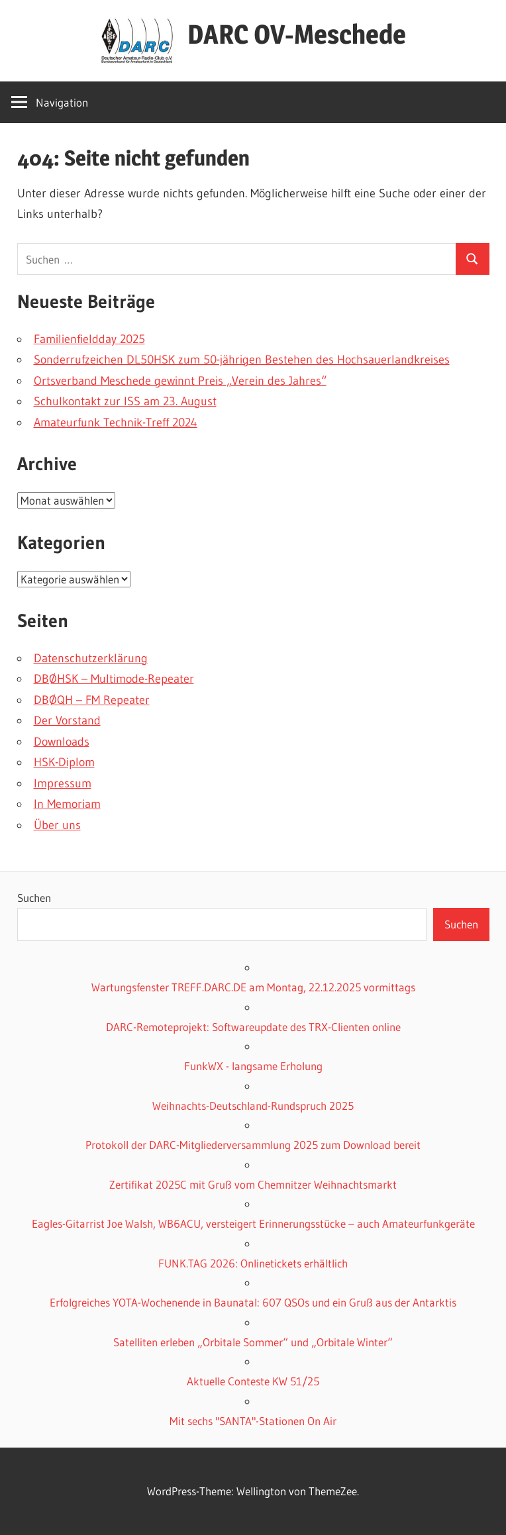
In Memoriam (67, 804)
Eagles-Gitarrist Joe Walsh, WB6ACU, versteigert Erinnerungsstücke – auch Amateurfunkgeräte (253, 1223)
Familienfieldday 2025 (89, 339)
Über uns (57, 825)
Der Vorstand (67, 720)
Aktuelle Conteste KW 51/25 (253, 1381)
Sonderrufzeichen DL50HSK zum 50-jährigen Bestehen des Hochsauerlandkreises (242, 359)
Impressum (62, 783)
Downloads (61, 741)
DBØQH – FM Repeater (92, 700)
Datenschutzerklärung (91, 658)
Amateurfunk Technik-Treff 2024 (115, 422)
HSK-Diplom (64, 762)
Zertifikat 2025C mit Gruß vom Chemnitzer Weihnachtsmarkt (253, 1184)
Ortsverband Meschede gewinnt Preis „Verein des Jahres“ (180, 380)
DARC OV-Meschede (296, 34)
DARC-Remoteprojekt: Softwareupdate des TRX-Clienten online (253, 1027)
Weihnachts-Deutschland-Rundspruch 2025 (253, 1106)
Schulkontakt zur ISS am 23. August (125, 401)
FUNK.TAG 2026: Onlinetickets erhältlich (253, 1263)
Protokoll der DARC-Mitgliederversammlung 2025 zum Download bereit (253, 1145)
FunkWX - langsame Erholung (253, 1066)
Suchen (34, 898)
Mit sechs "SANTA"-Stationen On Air (253, 1421)
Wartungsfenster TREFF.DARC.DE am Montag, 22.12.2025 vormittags (253, 987)
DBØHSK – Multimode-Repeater (114, 678)
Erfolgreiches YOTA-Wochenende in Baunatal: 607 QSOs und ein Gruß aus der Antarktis (253, 1302)
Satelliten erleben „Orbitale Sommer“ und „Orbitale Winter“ (253, 1342)
